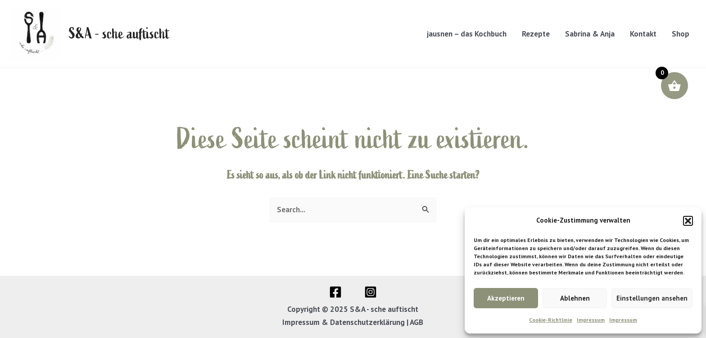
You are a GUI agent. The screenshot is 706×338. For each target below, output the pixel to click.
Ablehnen (575, 298)
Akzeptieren (506, 298)
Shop (680, 34)
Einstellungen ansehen (652, 298)
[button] (687, 220)
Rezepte (536, 34)
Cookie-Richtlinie (550, 319)
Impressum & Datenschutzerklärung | (346, 322)
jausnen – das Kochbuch (467, 34)
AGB (416, 322)
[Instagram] (370, 292)
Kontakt (643, 34)
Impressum (591, 319)
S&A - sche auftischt (119, 33)
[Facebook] (335, 292)
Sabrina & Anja (590, 34)
